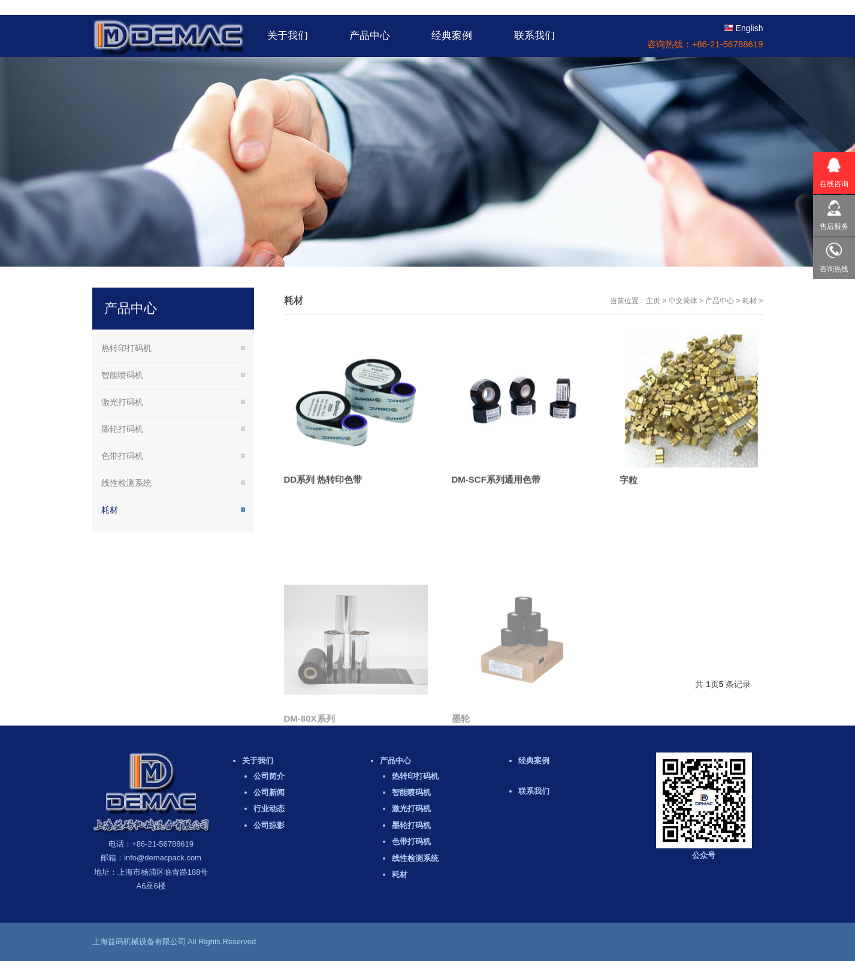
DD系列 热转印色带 (323, 491)
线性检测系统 (126, 483)
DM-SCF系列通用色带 (496, 491)
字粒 (629, 492)
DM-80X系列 (309, 788)
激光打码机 (122, 402)
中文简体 (683, 301)
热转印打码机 (126, 348)
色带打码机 (122, 456)
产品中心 (719, 301)
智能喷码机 (122, 375)
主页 (653, 301)
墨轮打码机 (122, 429)
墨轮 (461, 788)
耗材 (749, 301)
